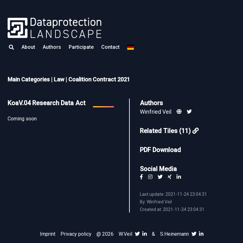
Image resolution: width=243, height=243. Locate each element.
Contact (110, 47)
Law (59, 79)
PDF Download (160, 150)
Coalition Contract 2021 (99, 79)
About (28, 47)
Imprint (47, 234)
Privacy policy (75, 234)
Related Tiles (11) (169, 131)
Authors (52, 47)
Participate (81, 47)
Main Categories (29, 79)
